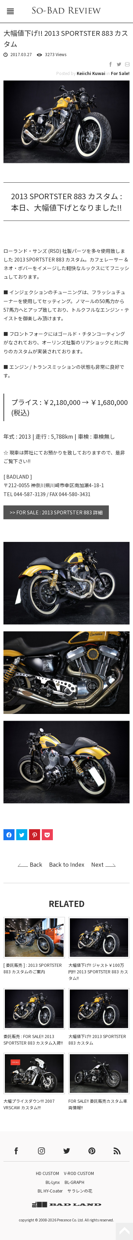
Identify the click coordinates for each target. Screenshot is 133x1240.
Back (36, 864)
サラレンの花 (79, 1191)
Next (97, 864)
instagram (41, 1150)
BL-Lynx (53, 1182)
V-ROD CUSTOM (79, 1173)
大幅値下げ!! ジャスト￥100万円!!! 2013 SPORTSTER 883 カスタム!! (98, 971)
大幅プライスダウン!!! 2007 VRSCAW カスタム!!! (29, 1104)
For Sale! (120, 73)
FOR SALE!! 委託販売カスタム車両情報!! (97, 1104)
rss (117, 1150)
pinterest (91, 1150)
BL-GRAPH (74, 1182)
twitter (66, 1150)
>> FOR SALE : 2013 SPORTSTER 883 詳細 (56, 512)
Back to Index (66, 864)
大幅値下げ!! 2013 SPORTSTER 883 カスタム (97, 1039)
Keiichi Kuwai (91, 73)
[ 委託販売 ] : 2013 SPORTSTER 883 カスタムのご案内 (32, 968)
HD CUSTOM (47, 1173)
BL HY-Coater (50, 1191)
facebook (16, 1150)
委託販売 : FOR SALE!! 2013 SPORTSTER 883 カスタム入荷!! (33, 1039)
